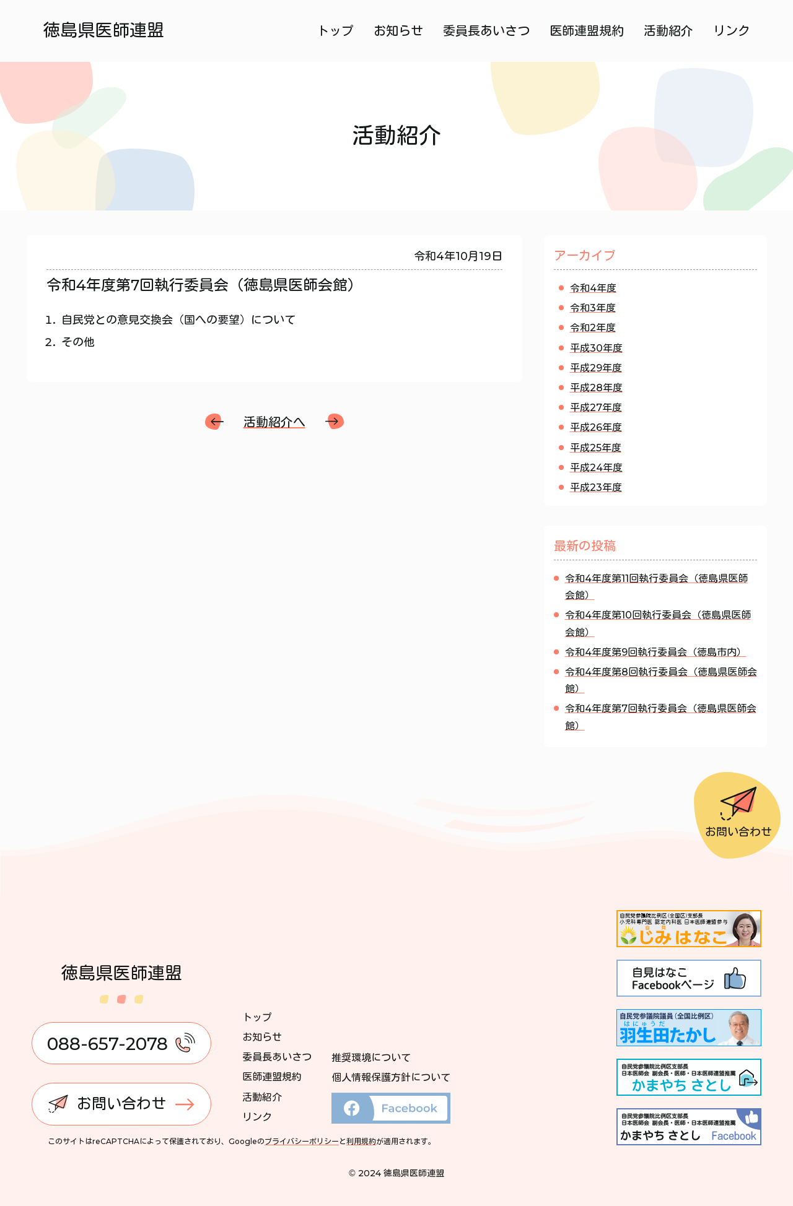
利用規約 (361, 1141)
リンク (731, 31)
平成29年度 (596, 368)
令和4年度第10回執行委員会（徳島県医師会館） (658, 623)
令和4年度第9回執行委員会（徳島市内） (656, 652)
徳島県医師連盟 (104, 30)
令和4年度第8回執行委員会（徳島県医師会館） (661, 680)
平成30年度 (596, 348)
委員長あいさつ (485, 31)
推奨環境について (371, 1058)
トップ (334, 31)
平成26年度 (596, 427)
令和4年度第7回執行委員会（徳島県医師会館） (660, 717)
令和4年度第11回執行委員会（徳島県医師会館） (656, 587)
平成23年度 (596, 487)
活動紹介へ (274, 422)
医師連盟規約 (586, 31)
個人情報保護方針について (390, 1077)
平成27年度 (596, 408)
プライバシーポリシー (302, 1141)
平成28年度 (596, 388)
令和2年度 (593, 328)
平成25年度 (595, 448)
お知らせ (398, 31)
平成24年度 (596, 468)
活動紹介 (668, 31)
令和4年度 (593, 288)
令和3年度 (593, 308)
